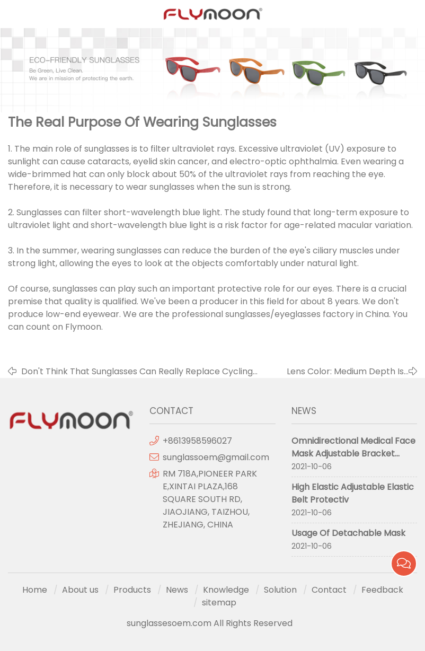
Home (34, 590)
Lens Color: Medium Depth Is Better (345, 371)
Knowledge (226, 590)
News (177, 590)
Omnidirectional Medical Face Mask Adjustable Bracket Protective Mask (353, 453)
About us (80, 590)
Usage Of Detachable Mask (348, 533)
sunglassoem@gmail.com (216, 457)
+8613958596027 (197, 441)
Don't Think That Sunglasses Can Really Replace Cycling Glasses (137, 371)
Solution (280, 590)
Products (132, 590)
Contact (329, 590)
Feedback (382, 590)
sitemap (219, 602)
